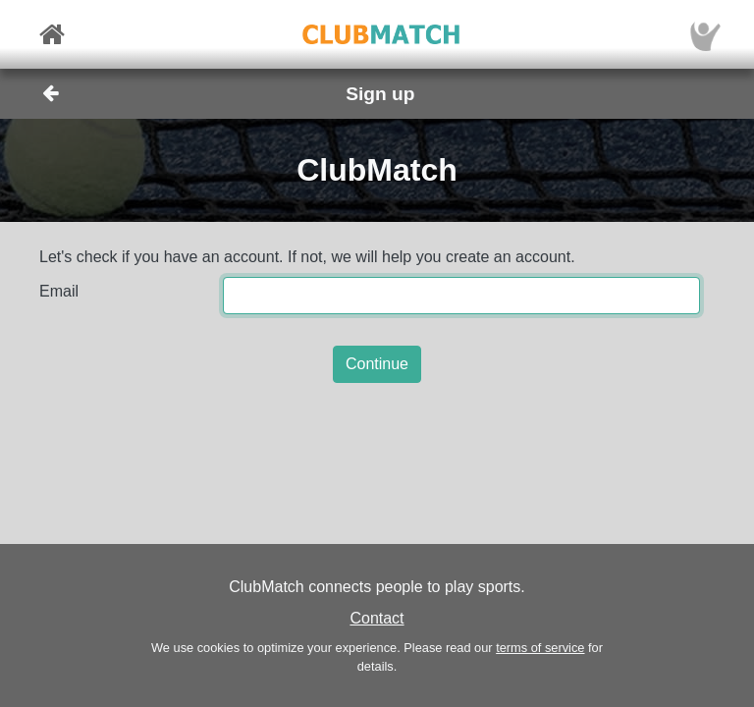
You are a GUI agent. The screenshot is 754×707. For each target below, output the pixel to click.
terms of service (540, 647)
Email (59, 291)
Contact (377, 618)
